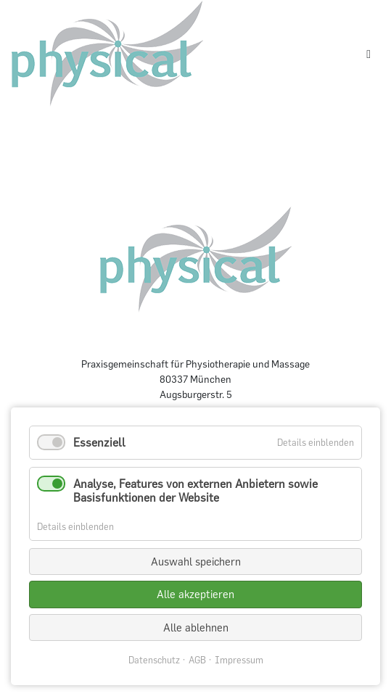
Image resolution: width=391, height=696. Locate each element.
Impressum (239, 660)
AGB (197, 660)
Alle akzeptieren (195, 594)
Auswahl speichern (196, 561)
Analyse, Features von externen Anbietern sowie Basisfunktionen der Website (195, 490)
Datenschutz (154, 660)
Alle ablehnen (196, 627)
